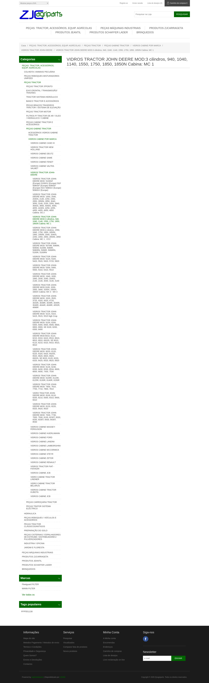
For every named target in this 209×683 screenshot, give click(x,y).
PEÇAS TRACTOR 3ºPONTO (39, 86)
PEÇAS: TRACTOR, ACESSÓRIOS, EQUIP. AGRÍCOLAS (59, 28)
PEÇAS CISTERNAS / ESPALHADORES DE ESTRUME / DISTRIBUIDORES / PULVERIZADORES (42, 537)
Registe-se (124, 3)
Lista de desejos (110, 655)
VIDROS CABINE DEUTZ (41, 153)
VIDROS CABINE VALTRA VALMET (42, 167)
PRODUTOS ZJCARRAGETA (166, 28)
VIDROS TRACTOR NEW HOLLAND (41, 148)
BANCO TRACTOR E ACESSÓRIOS (42, 101)
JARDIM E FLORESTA (34, 547)
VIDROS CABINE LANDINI (42, 441)
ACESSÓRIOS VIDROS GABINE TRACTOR (43, 133)
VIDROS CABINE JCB (40, 473)
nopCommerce (37, 677)
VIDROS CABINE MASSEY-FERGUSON (42, 428)
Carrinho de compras (112, 651)
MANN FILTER (28, 588)
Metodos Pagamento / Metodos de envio (41, 642)
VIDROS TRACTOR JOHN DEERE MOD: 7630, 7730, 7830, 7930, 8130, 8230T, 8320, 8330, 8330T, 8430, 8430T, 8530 (47, 417)
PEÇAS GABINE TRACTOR (116, 45)
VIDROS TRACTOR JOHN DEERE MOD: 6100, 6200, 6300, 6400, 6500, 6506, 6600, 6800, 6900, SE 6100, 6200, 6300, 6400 (46, 325)
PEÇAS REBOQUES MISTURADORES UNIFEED (41, 77)
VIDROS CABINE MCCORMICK (44, 450)
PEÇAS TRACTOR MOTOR (38, 112)
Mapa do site (29, 638)
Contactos (27, 664)
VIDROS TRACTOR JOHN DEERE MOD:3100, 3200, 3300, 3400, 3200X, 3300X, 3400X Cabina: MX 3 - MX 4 (45, 288)
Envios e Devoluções (32, 660)
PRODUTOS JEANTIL (68, 32)
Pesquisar (67, 638)
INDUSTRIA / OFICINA (34, 543)
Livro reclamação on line (114, 660)
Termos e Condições (32, 647)
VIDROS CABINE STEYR (41, 454)
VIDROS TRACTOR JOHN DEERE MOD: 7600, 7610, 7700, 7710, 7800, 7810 (44, 386)
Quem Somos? (30, 655)
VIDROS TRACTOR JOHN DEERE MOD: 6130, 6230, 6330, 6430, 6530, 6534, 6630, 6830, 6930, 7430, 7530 (46, 368)
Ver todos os (28, 594)
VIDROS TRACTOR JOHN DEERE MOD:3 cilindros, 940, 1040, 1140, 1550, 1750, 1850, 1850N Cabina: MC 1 (46, 220)
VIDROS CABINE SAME (41, 158)
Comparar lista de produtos (75, 647)
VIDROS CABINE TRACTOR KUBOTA (43, 491)
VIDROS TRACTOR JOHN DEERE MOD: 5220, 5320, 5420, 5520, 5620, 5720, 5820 (46, 258)
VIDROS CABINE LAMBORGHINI (45, 446)
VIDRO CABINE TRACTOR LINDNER (42, 478)
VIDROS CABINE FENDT (41, 162)
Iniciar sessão (137, 3)
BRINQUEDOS (145, 32)
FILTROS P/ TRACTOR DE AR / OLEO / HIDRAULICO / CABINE (43, 117)
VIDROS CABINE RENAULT (43, 462)
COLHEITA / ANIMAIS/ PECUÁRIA (39, 72)
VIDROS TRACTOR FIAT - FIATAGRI (42, 467)
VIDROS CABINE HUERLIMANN (45, 433)
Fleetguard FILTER (30, 584)
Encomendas (109, 642)
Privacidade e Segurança (34, 651)
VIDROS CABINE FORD (41, 437)
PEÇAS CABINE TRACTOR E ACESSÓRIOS (39, 123)
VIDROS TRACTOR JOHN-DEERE (37, 50)
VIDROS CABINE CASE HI (42, 143)
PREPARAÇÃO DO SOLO (35, 530)
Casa (23, 45)
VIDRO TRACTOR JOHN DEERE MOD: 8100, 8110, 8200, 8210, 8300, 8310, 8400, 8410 (46, 396)
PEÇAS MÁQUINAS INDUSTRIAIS (121, 28)
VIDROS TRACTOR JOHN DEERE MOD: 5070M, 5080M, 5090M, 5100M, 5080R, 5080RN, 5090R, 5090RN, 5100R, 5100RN (46, 248)
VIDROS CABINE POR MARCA (147, 45)
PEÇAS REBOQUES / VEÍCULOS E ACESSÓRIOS (40, 519)
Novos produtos (70, 651)
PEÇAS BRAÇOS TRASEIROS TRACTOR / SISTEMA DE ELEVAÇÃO (43, 106)
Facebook (145, 639)
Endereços (108, 647)
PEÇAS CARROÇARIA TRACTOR (41, 502)
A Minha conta (109, 638)
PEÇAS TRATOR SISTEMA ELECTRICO (38, 507)
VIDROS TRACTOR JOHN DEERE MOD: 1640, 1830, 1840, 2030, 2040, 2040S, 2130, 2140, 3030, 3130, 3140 (46, 277)
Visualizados (68, 642)
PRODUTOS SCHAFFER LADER (109, 32)
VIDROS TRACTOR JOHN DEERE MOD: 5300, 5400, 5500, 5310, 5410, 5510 (44, 267)
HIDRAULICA (30, 513)
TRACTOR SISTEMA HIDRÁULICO (42, 97)
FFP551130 (27, 611)
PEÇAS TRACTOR (92, 45)
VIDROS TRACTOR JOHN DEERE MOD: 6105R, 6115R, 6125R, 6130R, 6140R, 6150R (46, 377)
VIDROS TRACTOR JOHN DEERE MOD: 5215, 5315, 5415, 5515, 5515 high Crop (45, 313)
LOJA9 (62, 677)
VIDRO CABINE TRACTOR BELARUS (42, 484)
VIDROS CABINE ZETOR (41, 458)
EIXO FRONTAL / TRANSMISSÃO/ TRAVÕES (41, 91)
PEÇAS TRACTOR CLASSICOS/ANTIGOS (34, 525)
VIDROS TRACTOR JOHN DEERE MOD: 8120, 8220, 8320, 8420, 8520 (44, 406)
